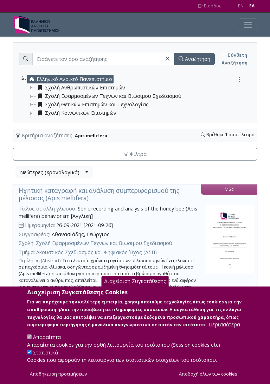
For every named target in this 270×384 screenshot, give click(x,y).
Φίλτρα (135, 154)
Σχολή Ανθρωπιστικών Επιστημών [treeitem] (80, 87)
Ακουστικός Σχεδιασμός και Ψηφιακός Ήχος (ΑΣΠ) (96, 252)
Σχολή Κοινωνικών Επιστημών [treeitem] (76, 113)
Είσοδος (209, 6)
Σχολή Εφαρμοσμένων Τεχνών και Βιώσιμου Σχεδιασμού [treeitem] (108, 96)
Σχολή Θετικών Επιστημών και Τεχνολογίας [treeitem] (92, 104)
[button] (167, 59)
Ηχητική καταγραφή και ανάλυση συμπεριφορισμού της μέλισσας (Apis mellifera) (99, 194)
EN (241, 6)
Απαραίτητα (47, 341)
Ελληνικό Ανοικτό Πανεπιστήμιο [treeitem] (69, 79)
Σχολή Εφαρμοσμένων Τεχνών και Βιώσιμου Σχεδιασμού (104, 243)
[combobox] (54, 172)
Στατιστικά (45, 356)
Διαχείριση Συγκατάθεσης (135, 285)
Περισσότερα (224, 328)
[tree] (138, 96)
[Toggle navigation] (248, 24)
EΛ (252, 6)
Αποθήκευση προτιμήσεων (58, 378)
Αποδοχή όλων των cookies (208, 378)
